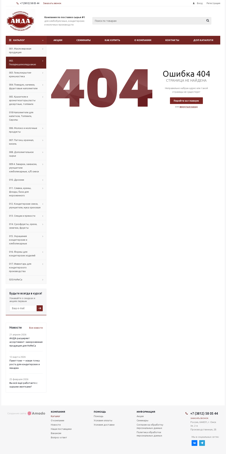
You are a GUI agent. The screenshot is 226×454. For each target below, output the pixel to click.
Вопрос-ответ (59, 437)
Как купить (112, 40)
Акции (57, 40)
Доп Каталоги (203, 40)
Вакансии (56, 433)
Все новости (36, 328)
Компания (58, 411)
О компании (142, 40)
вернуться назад (189, 106)
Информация (146, 411)
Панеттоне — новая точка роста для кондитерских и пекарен (24, 364)
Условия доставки (104, 424)
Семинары (83, 40)
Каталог (19, 40)
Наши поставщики (61, 429)
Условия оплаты (103, 420)
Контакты (172, 40)
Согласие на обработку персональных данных (150, 426)
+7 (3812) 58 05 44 (29, 3)
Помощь (100, 411)
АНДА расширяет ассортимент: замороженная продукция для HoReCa (26, 342)
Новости (56, 424)
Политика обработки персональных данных (149, 434)
